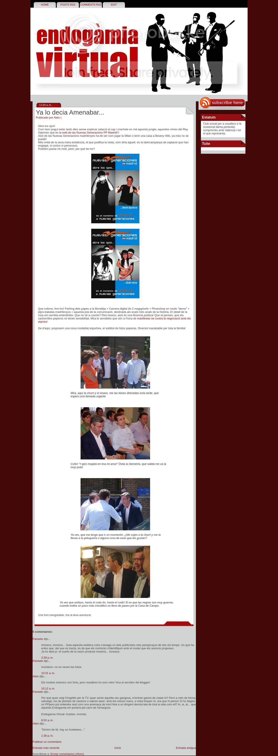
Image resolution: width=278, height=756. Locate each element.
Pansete (38, 639)
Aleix (36, 676)
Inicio (117, 747)
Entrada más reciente (46, 747)
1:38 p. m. (47, 735)
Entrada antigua (186, 747)
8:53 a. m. (47, 720)
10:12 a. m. (48, 688)
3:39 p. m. (47, 657)
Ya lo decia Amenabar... (70, 112)
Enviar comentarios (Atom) (67, 754)
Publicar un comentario (47, 741)
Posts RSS (67, 4)
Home (45, 4)
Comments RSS (90, 4)
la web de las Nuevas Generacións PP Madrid (88, 132)
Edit (114, 4)
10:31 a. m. (48, 673)
